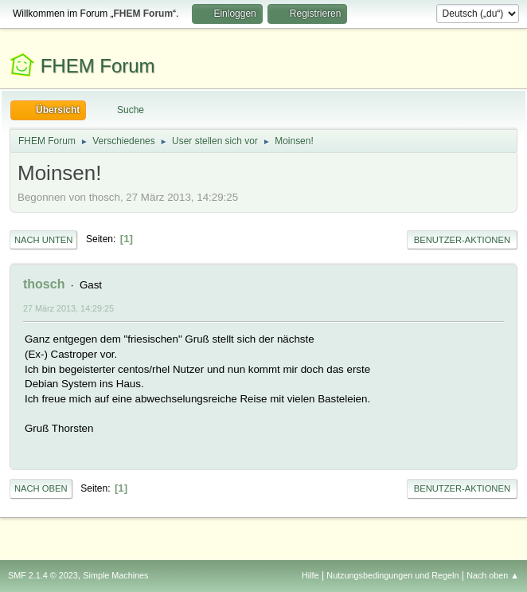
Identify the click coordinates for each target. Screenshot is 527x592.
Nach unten (43, 240)
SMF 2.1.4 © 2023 (43, 575)
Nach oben (41, 488)
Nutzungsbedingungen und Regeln (392, 575)
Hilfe (310, 575)
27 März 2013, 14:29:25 (68, 308)
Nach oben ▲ (492, 575)
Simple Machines (115, 575)
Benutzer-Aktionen (462, 240)
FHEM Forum (98, 65)
